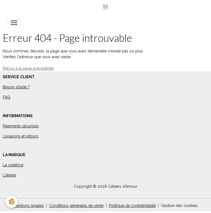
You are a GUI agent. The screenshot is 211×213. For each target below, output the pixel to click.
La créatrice (13, 165)
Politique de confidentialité (132, 205)
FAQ (6, 97)
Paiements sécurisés (21, 126)
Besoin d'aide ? (16, 87)
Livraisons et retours (20, 136)
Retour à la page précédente (28, 68)
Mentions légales (29, 205)
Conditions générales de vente (76, 205)
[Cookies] (11, 201)
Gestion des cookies (179, 205)
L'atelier (9, 175)
